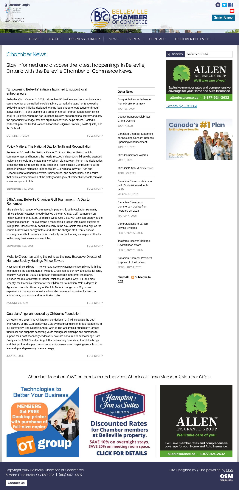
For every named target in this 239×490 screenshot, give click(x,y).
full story (95, 135)
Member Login (17, 5)
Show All (123, 277)
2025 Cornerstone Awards (133, 155)
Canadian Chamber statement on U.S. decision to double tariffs (135, 185)
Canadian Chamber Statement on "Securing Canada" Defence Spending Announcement (136, 137)
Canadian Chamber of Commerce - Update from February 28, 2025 (132, 206)
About (54, 39)
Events (133, 39)
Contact (157, 39)
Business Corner (84, 39)
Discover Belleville (192, 39)
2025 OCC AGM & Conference (135, 168)
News (113, 39)
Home (34, 39)
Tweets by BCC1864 (181, 106)
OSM (229, 470)
